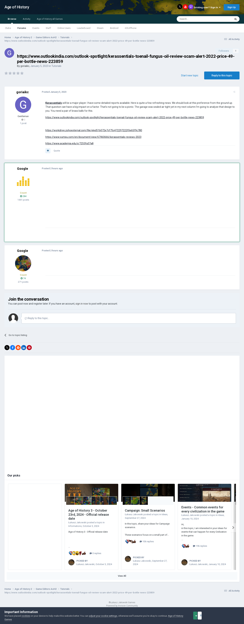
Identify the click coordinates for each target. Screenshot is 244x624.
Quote (55, 150)
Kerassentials (52, 102)
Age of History (16, 7)
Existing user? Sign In (207, 7)
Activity (26, 19)
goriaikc (24, 66)
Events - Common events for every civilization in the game (202, 509)
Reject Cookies (227, 615)
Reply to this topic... (37, 318)
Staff (48, 28)
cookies (26, 615)
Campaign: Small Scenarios (145, 510)
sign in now (82, 303)
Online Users (64, 28)
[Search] (196, 19)
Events (35, 28)
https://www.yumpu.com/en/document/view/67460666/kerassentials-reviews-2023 (92, 137)
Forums (21, 28)
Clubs (8, 28)
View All (122, 576)
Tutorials (56, 66)
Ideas (164, 514)
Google (22, 168)
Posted (52, 92)
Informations (75, 526)
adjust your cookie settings (103, 615)
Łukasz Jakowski (77, 522)
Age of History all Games (50, 19)
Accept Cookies (200, 615)
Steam (100, 28)
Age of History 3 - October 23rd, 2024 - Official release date (88, 514)
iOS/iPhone (130, 28)
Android (114, 28)
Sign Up (231, 7)
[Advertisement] (109, 202)
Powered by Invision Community (122, 605)
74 (23, 278)
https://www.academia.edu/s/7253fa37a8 (68, 143)
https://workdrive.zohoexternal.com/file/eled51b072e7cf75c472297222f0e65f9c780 (92, 130)
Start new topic (189, 75)
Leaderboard (83, 28)
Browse (12, 21)
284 (23, 196)
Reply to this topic (222, 75)
